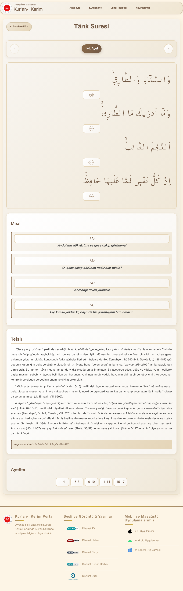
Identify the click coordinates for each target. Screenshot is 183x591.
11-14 (106, 482)
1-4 (62, 482)
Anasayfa (75, 8)
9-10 (91, 482)
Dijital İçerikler (118, 8)
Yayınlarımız (143, 8)
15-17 (120, 482)
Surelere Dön (19, 27)
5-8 (77, 482)
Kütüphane (95, 8)
